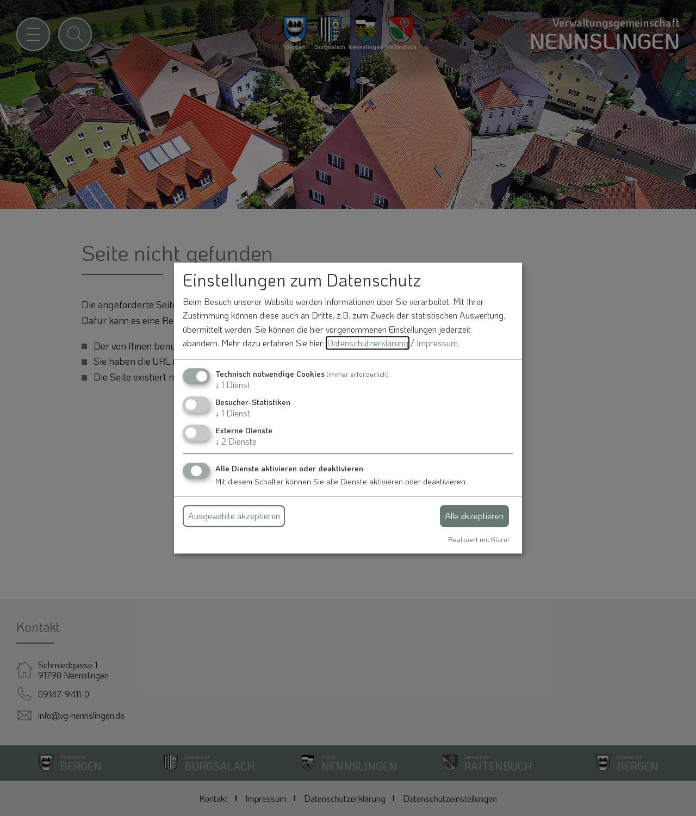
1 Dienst (232, 384)
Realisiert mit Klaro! (478, 539)
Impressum (437, 343)
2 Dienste (236, 441)
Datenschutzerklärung (367, 343)
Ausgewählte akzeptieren (234, 515)
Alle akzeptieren (474, 515)
